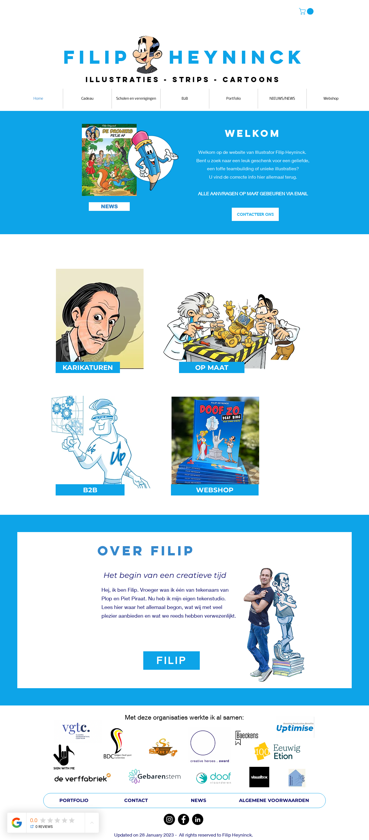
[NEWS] (109, 206)
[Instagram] (169, 819)
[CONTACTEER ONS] (255, 214)
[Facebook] (183, 819)
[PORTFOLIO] (73, 800)
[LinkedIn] (197, 819)
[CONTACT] (136, 800)
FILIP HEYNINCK (184, 57)
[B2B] (90, 489)
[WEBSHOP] (215, 489)
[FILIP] (171, 660)
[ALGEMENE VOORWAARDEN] (274, 800)
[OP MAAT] (211, 367)
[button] (307, 11)
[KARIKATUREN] (88, 367)
